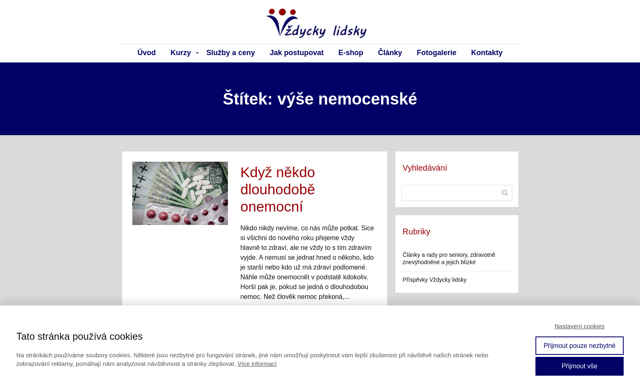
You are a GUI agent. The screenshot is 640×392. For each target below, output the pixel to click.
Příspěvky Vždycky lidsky (434, 279)
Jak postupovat (296, 53)
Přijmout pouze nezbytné (579, 345)
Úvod (147, 53)
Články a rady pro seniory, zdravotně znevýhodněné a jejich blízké (449, 258)
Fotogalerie (436, 53)
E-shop (350, 53)
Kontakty (486, 53)
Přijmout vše (580, 366)
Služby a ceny (230, 53)
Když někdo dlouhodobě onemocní (277, 189)
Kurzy (181, 53)
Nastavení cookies (580, 326)
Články (390, 53)
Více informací (257, 363)
